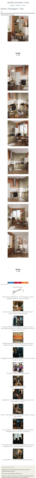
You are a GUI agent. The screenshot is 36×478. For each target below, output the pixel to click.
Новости (18, 5)
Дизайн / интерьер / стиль (18, 3)
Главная (12, 5)
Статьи (23, 5)
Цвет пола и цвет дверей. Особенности (12, 473)
